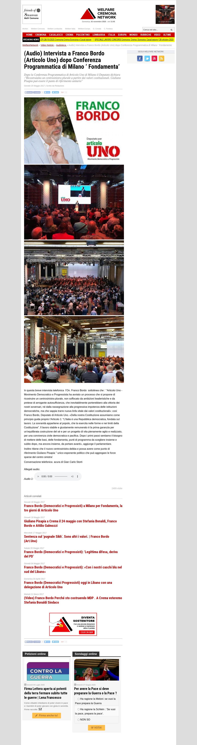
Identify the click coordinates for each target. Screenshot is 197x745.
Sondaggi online (86, 654)
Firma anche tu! (46, 715)
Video (157, 34)
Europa (122, 34)
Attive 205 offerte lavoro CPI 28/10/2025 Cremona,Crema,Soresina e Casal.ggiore (56, 39)
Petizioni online (35, 654)
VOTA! (96, 727)
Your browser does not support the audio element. (58, 476)
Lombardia (99, 34)
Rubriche (145, 34)
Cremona (40, 34)
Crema (69, 34)
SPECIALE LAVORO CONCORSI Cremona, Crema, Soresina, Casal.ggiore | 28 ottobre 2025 (136, 39)
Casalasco (56, 34)
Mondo (133, 34)
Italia (111, 34)
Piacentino (83, 34)
